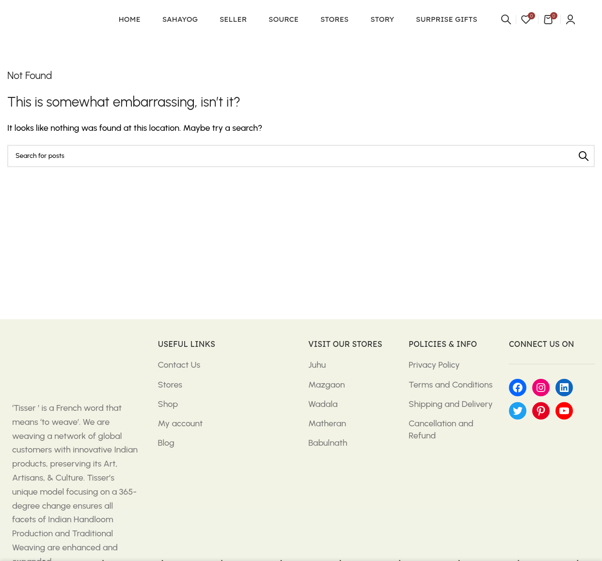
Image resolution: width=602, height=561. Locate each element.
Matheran (327, 423)
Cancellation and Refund (441, 429)
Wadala (323, 404)
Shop (168, 404)
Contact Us (179, 364)
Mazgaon (326, 384)
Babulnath (327, 442)
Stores (170, 384)
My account (180, 423)
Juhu (317, 364)
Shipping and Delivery (450, 404)
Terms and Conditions (450, 384)
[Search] (506, 19)
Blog (166, 442)
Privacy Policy (434, 364)
